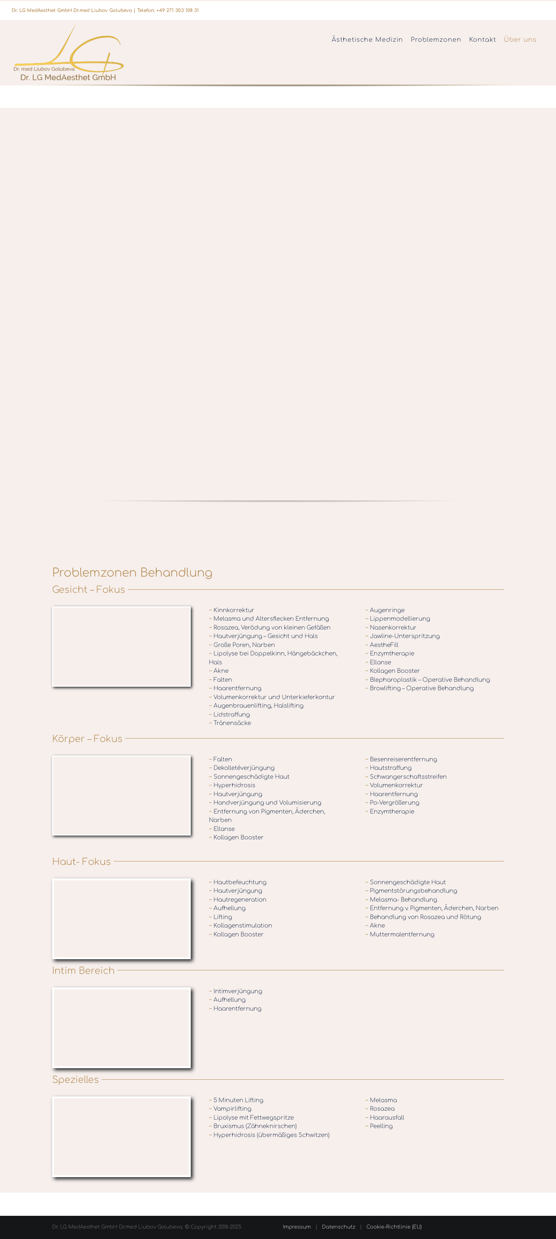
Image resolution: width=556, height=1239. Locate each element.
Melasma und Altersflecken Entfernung (269, 619)
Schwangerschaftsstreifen (406, 777)
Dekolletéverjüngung (242, 768)
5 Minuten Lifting (236, 1100)
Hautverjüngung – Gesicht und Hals (263, 636)
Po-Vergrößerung (392, 803)
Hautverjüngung (235, 794)
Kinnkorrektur (231, 610)
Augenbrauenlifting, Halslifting (256, 706)
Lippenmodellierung (397, 619)
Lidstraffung (229, 714)
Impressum (297, 1227)
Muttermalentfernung (399, 934)
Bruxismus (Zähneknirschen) (253, 1126)
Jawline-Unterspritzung (402, 636)
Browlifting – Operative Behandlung (419, 688)
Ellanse (378, 662)
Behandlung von (395, 917)
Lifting (220, 917)
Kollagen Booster (392, 671)
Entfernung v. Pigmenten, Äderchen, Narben (431, 908)
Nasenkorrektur (391, 628)
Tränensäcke (230, 723)
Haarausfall (384, 1118)
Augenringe (385, 610)
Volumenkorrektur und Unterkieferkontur (272, 697)
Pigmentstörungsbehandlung (411, 891)
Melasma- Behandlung (401, 900)
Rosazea (380, 1109)
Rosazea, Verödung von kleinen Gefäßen (270, 628)
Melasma (381, 1100)
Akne (219, 671)
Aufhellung (227, 908)
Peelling (379, 1126)
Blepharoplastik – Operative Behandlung (427, 680)
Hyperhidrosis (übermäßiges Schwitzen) (269, 1135)
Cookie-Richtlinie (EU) (394, 1227)
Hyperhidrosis (232, 785)
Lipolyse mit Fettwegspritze (251, 1118)
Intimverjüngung (235, 991)
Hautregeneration (237, 900)
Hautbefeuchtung (237, 882)
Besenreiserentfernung (401, 759)
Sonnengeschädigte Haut (249, 777)
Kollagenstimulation (240, 925)
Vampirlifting (230, 1109)
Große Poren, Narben (242, 645)
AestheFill (381, 645)
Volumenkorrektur (394, 785)
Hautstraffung (388, 768)
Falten (220, 680)
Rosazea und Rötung (451, 917)
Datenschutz (338, 1227)
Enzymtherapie (389, 653)
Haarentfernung (235, 688)
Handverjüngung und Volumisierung (265, 803)
